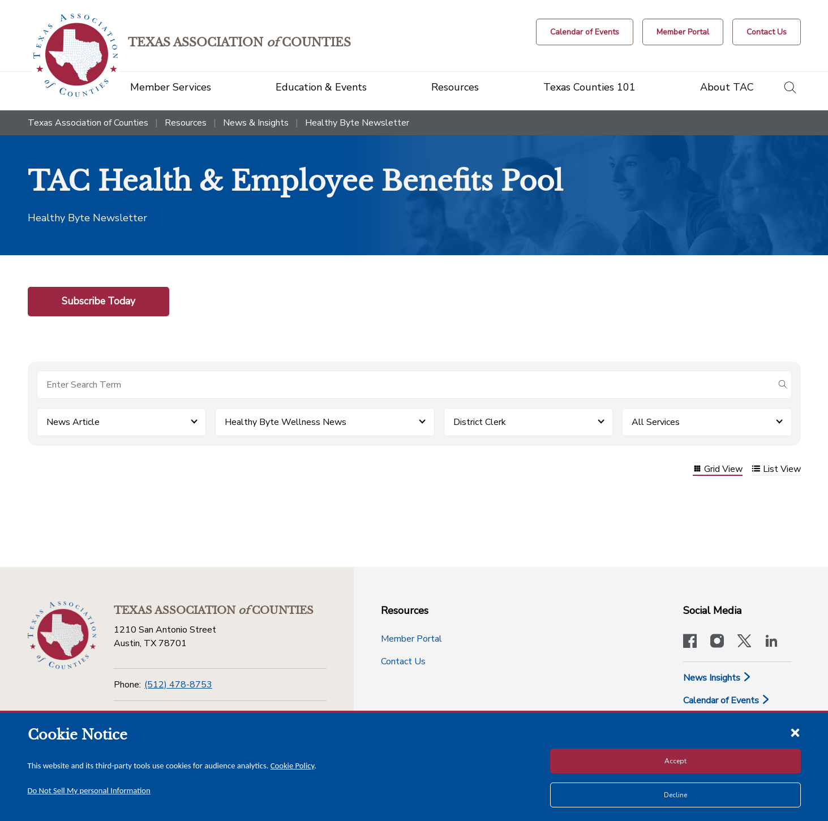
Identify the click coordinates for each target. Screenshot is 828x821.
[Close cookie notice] (795, 732)
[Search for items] (405, 385)
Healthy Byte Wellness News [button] (285, 422)
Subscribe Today (98, 301)
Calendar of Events (726, 700)
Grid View (718, 470)
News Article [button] (73, 422)
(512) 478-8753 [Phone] (178, 684)
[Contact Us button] (766, 32)
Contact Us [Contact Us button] (403, 661)
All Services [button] (656, 422)
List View (776, 470)
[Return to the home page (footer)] (62, 635)
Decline (675, 794)
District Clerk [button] (479, 422)
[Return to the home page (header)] (77, 55)
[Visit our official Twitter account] (744, 642)
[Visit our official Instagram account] (717, 642)
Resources (186, 123)
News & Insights (256, 123)
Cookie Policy (293, 765)
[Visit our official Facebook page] (690, 642)
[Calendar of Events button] (584, 32)
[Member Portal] (682, 32)
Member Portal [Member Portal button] (411, 639)
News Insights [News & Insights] (717, 678)
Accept (675, 761)
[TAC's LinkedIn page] (771, 642)
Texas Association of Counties (88, 123)
